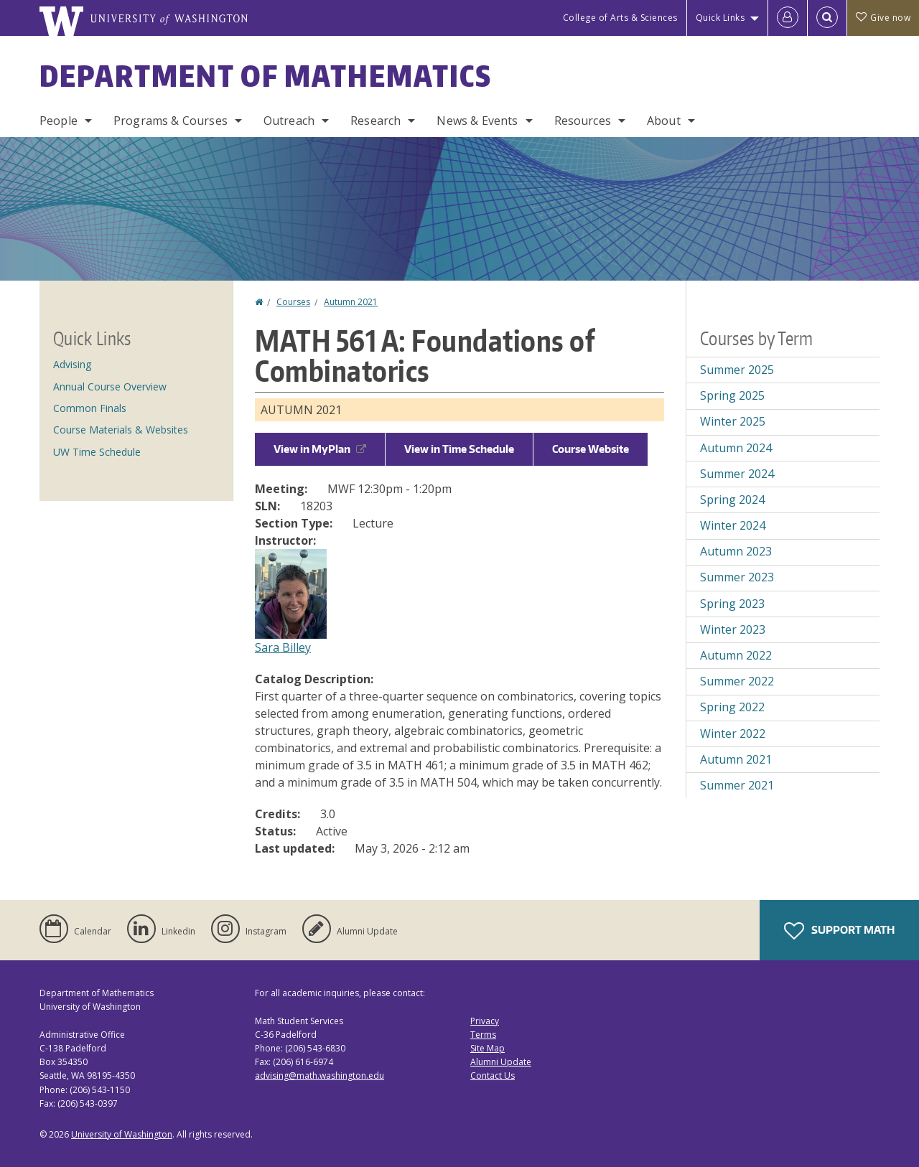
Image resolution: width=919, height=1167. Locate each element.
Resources (582, 120)
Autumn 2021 (351, 302)
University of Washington (121, 1134)
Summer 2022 (737, 681)
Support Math (839, 931)
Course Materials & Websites (120, 429)
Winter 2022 (732, 733)
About (664, 120)
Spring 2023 (732, 603)
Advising (72, 364)
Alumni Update (500, 1062)
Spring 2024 (732, 499)
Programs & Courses (170, 120)
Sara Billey (283, 647)
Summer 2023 (737, 577)
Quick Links (720, 17)
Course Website (590, 449)
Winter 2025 (732, 421)
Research (375, 120)
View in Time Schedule (459, 449)
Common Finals (89, 408)
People (58, 120)
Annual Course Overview (110, 386)
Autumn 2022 (736, 655)
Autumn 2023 (736, 551)
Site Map (487, 1048)
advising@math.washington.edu (319, 1075)
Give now (883, 17)
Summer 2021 (737, 785)
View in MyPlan (320, 449)
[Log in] (787, 18)
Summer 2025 (737, 370)
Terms (483, 1034)
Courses (293, 302)
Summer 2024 (737, 474)
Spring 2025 (732, 395)
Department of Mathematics (265, 76)
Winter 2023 (732, 629)
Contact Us (492, 1075)
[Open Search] (827, 18)
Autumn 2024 (736, 448)
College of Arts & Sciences (620, 17)
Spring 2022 (732, 707)
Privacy (484, 1021)
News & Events (477, 120)
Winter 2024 (732, 525)
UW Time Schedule (97, 452)
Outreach (288, 120)
